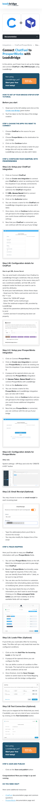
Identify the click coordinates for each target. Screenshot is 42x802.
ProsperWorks (11, 800)
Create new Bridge (13, 110)
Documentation (11, 36)
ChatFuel (9, 795)
